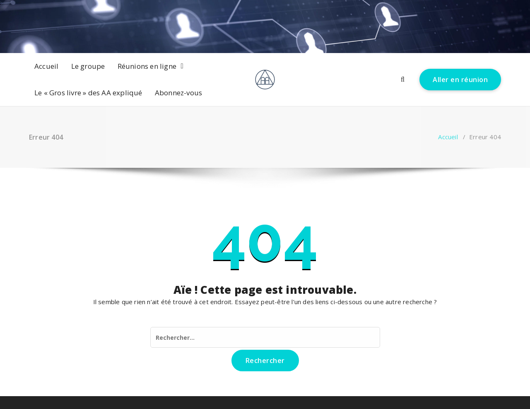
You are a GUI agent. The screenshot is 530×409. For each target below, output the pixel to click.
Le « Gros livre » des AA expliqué (88, 92)
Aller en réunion (460, 79)
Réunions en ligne (147, 66)
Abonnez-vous (178, 92)
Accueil (46, 66)
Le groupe (88, 66)
